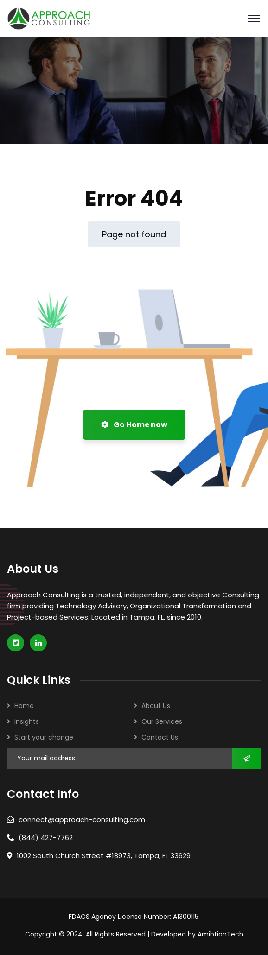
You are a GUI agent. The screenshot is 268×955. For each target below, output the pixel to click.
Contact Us (159, 737)
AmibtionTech (220, 934)
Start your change (43, 737)
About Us (155, 705)
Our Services (161, 721)
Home (24, 705)
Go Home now (134, 424)
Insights (26, 721)
